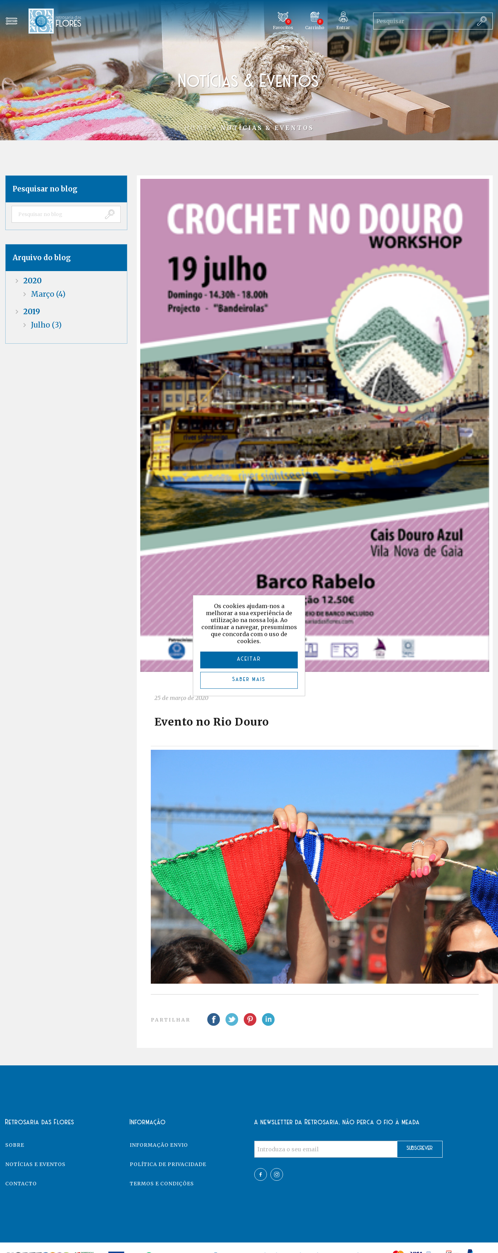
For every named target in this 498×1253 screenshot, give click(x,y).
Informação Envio (159, 1145)
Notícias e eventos (35, 1164)
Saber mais (249, 679)
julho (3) (46, 325)
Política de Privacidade (168, 1164)
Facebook (260, 1174)
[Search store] (422, 21)
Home (197, 128)
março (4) (48, 294)
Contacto (21, 1183)
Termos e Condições (162, 1183)
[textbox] (55, 214)
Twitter (276, 1174)
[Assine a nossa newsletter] (325, 1149)
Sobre (14, 1145)
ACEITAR (249, 659)
